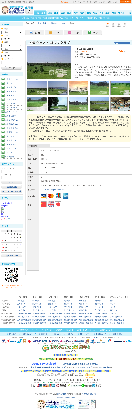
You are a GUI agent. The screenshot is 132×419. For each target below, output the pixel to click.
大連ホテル (52, 304)
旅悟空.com (61, 394)
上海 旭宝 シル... (11, 140)
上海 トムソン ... (11, 79)
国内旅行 (113, 313)
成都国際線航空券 (86, 320)
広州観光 (98, 301)
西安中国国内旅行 (71, 313)
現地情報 (25, 18)
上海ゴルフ (21, 307)
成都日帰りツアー (86, 310)
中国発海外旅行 (104, 18)
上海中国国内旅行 (24, 313)
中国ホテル (58, 18)
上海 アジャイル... (12, 112)
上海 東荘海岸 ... (11, 116)
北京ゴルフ (36, 307)
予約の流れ (65, 2)
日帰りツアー (80, 18)
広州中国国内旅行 (102, 313)
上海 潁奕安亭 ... (11, 120)
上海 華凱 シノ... (11, 132)
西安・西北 (79, 13)
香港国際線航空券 (117, 320)
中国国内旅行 (92, 18)
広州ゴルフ (99, 307)
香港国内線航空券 (117, 323)
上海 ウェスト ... (11, 136)
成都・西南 (92, 13)
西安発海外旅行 (70, 317)
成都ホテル (83, 304)
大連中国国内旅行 (55, 313)
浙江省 (76, 364)
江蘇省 (70, 364)
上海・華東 (40, 13)
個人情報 (101, 2)
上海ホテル (21, 304)
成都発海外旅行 (85, 317)
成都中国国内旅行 (86, 313)
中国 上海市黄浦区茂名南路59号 (49, 367)
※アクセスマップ (85, 367)
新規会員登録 (12, 187)
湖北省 (95, 364)
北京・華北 (53, 13)
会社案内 (93, 2)
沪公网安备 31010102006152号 (66, 397)
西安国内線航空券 (71, 323)
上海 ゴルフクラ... (12, 108)
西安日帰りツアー (71, 310)
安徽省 (82, 364)
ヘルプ (73, 2)
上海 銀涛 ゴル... (11, 87)
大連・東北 (66, 13)
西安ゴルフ (68, 307)
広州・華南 (104, 13)
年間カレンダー (12, 256)
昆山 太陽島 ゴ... (11, 157)
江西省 (88, 364)
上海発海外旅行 (23, 317)
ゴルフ (63, 23)
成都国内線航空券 (86, 323)
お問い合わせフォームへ (86, 330)
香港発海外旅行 (116, 317)
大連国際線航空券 (55, 320)
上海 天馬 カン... (11, 95)
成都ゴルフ (83, 307)
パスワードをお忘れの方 (11, 191)
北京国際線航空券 (39, 320)
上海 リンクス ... (11, 83)
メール (96, 338)
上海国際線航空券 (24, 320)
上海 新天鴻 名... (11, 91)
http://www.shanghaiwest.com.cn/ (53, 190)
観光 (112, 301)
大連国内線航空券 (55, 323)
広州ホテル (99, 304)
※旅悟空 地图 (104, 367)
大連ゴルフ (52, 307)
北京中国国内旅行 (39, 313)
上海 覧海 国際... (11, 100)
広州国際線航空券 (102, 320)
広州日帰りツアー (102, 310)
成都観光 (82, 301)
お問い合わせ (112, 2)
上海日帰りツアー (24, 310)
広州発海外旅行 (101, 317)
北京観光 (35, 301)
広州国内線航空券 (102, 323)
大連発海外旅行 (54, 317)
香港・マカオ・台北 (121, 13)
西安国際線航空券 (71, 320)
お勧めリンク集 (106, 330)
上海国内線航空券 (24, 323)
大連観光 (51, 301)
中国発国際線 (47, 18)
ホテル (112, 304)
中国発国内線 (35, 18)
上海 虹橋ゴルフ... (12, 104)
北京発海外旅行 (38, 317)
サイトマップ (83, 2)
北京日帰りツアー (39, 310)
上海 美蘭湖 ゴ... (11, 124)
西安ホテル (68, 304)
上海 (65, 364)
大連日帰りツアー (55, 310)
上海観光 (20, 301)
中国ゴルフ (69, 18)
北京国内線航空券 (39, 323)
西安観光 (67, 301)
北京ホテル (36, 304)
